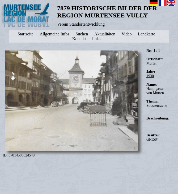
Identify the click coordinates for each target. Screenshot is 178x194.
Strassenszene (156, 106)
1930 (150, 76)
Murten (151, 63)
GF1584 (152, 139)
